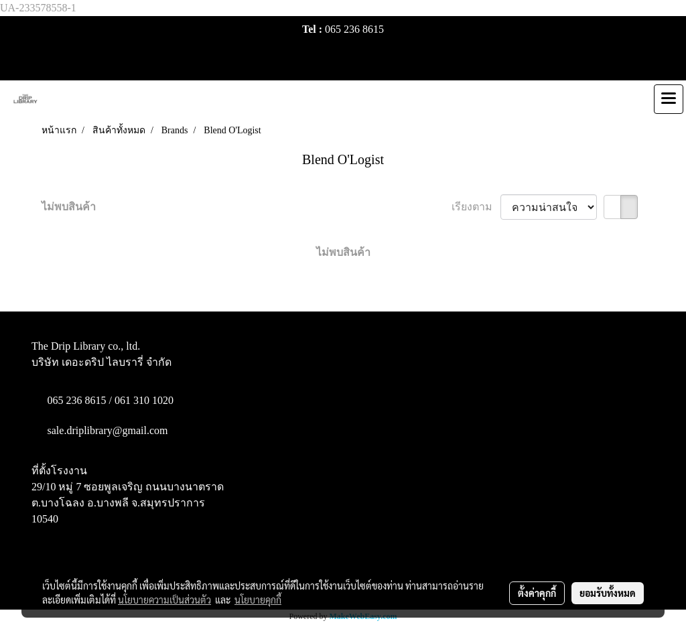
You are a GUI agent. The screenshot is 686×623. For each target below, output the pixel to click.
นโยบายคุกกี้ (257, 600)
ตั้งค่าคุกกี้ (537, 593)
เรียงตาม (476, 206)
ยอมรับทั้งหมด (607, 593)
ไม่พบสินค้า (69, 206)
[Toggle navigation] (668, 99)
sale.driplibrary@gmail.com (108, 430)
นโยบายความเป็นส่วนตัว (164, 600)
